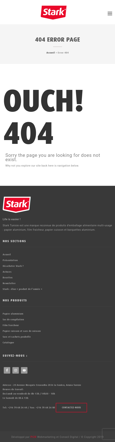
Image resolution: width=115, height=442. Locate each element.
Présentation (10, 260)
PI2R (33, 437)
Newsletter (9, 283)
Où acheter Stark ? (13, 266)
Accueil (50, 52)
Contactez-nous (71, 407)
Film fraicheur (11, 325)
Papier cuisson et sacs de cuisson (22, 331)
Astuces (7, 271)
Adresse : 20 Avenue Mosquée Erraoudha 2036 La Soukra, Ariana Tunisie (42, 385)
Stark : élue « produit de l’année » (22, 289)
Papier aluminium (13, 313)
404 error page (57, 39)
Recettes (8, 277)
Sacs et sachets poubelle (17, 336)
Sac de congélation (13, 319)
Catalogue (8, 342)
